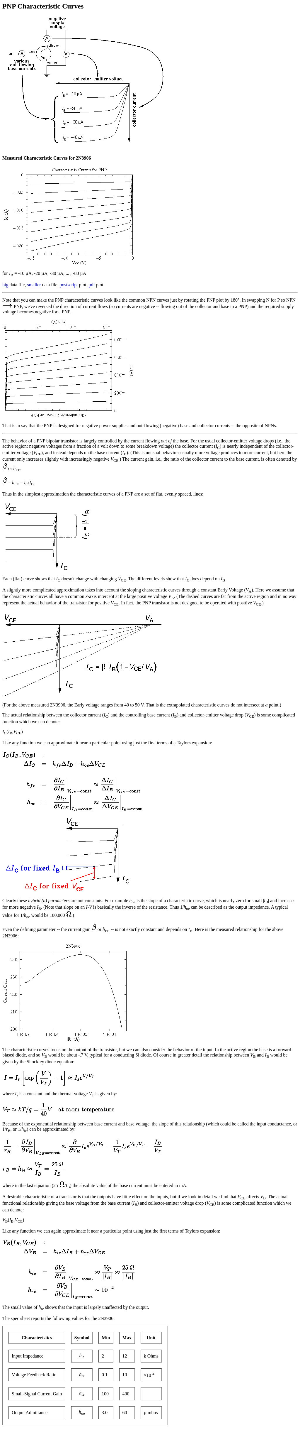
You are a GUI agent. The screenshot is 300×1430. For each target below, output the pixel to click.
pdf (92, 284)
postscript (68, 284)
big (5, 284)
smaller (34, 284)
